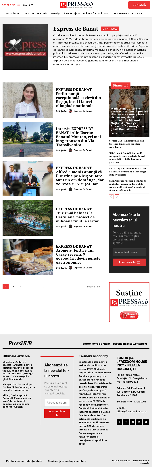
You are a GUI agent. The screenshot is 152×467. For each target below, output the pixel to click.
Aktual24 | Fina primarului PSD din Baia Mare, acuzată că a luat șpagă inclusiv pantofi (128, 171)
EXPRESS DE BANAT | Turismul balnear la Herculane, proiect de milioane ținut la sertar (77, 214)
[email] (129, 252)
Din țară (61, 111)
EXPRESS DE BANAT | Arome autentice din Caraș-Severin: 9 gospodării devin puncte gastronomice (78, 254)
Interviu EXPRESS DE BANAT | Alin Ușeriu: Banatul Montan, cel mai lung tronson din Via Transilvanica (78, 136)
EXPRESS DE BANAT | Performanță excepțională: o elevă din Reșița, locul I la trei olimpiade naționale (78, 97)
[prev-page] (136, 92)
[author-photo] (71, 111)
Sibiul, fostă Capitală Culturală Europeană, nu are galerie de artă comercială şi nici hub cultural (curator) (127, 158)
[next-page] (44, 286)
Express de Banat (83, 111)
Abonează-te (129, 262)
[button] (28, 5)
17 (35, 286)
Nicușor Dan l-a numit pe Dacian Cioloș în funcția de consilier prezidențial (126, 143)
